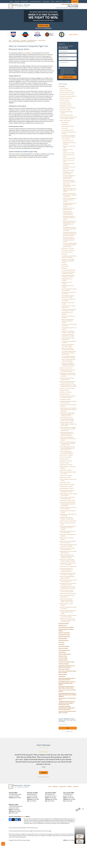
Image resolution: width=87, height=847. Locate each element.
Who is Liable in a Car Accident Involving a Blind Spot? (68, 498)
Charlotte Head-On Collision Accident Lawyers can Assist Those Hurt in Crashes (68, 424)
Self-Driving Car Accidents (66, 464)
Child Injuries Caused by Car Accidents (68, 303)
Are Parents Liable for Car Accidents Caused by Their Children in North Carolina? (67, 600)
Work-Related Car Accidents (67, 488)
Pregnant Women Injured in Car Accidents (69, 132)
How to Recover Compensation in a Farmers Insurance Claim (69, 185)
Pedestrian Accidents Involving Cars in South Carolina (68, 548)
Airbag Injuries (65, 122)
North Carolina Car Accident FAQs (68, 521)
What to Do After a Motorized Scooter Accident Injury (68, 360)
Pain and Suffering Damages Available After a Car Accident (68, 357)
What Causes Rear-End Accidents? (68, 593)
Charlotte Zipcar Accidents (67, 486)
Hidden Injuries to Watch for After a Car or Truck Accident (68, 563)
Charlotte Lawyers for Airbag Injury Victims (68, 306)
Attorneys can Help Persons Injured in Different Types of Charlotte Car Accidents (67, 434)
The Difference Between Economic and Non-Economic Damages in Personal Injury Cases (67, 703)
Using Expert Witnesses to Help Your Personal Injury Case (68, 370)
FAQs (52, 1)
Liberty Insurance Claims (68, 153)
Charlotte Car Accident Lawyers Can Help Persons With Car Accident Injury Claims (68, 414)
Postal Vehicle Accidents (66, 470)
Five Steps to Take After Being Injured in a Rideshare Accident (68, 560)
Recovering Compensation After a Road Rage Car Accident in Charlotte (68, 528)
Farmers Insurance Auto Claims (68, 160)
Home (11, 1)
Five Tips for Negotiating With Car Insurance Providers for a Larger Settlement (69, 245)
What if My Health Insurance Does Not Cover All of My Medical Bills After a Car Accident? (69, 223)
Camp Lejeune (62, 676)
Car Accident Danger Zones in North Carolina (67, 596)
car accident (27, 53)
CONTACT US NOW (68, 77)
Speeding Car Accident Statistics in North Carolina (68, 514)
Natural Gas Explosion (64, 646)
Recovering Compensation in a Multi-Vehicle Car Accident (68, 491)
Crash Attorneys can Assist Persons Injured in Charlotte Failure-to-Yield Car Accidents (67, 419)
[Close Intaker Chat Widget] (83, 808)
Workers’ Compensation (64, 632)
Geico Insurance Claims (68, 140)
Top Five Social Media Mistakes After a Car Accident (68, 577)
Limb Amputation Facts (64, 650)
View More (43, 772)
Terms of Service (45, 831)
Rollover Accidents (65, 462)
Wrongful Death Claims (64, 634)
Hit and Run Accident (65, 482)
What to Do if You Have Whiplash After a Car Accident (68, 542)
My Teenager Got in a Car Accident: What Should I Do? (69, 552)
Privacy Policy (62, 786)
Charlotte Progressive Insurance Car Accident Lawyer (68, 531)
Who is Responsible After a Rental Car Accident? (68, 472)
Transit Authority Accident (67, 115)
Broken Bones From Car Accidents (67, 313)
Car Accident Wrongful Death (68, 270)
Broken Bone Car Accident (68, 248)
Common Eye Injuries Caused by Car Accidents (69, 325)
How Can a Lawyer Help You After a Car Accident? (69, 607)
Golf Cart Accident (65, 100)
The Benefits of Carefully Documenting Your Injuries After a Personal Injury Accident (67, 708)
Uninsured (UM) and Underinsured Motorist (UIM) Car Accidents (69, 117)
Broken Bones (65, 124)
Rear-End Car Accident (66, 477)
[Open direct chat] (80, 808)
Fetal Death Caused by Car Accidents (68, 286)
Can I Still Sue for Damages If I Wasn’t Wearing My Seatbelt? (68, 136)
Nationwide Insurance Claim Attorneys (69, 143)
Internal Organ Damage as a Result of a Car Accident (68, 296)
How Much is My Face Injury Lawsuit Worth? (68, 338)
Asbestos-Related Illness (64, 636)
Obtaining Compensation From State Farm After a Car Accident (69, 218)
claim (45, 54)
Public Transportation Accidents (68, 107)
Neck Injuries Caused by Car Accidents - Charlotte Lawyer (68, 331)
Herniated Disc (65, 266)
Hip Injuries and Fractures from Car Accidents (69, 293)
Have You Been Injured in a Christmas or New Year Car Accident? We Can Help (67, 570)
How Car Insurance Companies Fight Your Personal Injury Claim (68, 213)
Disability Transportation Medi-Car (68, 96)
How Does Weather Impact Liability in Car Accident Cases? (69, 580)
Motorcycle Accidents (64, 623)
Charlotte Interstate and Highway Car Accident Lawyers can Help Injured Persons (68, 429)
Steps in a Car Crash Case (66, 368)
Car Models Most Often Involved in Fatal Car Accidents (68, 402)
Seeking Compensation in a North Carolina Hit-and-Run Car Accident (68, 385)
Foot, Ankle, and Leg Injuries (68, 250)
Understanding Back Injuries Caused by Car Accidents (68, 276)
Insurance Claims (66, 138)
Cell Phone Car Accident (66, 392)
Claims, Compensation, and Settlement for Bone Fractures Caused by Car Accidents (67, 556)
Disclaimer (55, 786)
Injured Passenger (65, 390)
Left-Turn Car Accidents (66, 457)
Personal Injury (24, 1)
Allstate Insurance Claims (69, 170)
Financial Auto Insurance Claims (68, 155)
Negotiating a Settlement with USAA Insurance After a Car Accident (70, 190)
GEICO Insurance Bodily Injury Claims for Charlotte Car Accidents (70, 200)
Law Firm (23, 816)
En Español (67, 1)
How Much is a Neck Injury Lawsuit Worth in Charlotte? (68, 335)
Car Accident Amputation (67, 130)
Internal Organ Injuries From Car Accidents (69, 328)
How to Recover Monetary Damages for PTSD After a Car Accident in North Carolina (69, 364)
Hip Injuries (64, 254)
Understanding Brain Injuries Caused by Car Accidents (68, 272)
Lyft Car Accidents (65, 459)
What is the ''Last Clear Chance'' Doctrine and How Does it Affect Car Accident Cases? (68, 620)
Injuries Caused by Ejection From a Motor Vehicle (68, 345)
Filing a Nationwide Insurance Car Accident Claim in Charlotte (69, 205)
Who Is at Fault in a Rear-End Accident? (67, 538)
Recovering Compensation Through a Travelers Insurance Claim (69, 177)
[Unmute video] (66, 808)
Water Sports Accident (64, 669)
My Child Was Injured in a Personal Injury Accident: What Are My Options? (67, 683)
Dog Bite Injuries (63, 625)
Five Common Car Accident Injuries (69, 566)
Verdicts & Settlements (35, 1)
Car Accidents (62, 86)
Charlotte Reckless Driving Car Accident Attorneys (67, 378)
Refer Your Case (59, 1)
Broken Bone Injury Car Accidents (67, 279)
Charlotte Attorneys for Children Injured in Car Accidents (69, 256)
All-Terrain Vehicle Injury (66, 90)
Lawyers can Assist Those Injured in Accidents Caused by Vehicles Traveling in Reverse (68, 443)
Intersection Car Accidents (67, 455)
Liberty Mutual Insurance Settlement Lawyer (68, 208)
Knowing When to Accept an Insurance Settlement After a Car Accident (69, 229)
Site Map (69, 786)
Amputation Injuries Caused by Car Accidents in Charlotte (69, 310)
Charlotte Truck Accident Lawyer (66, 662)
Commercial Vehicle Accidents (67, 92)
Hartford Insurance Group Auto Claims (69, 167)
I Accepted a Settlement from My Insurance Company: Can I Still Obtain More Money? (70, 234)
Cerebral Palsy (62, 652)
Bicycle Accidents (63, 674)
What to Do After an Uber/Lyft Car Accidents (68, 467)
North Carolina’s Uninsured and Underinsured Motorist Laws (68, 382)
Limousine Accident (65, 102)
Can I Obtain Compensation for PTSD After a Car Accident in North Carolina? (69, 353)
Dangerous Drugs (63, 656)
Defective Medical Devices (65, 654)
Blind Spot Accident (65, 394)
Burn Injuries (65, 128)
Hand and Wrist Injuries (67, 252)
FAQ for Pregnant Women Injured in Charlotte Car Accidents (68, 321)
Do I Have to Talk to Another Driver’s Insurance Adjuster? (67, 591)
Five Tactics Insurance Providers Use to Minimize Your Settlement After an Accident (69, 239)
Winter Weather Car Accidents (67, 484)
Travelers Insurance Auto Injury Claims (69, 164)
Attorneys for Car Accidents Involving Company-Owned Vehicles (68, 261)
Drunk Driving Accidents (66, 98)
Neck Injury (64, 268)
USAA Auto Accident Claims (69, 158)
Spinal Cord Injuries (63, 648)
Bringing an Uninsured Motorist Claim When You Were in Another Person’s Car (68, 375)
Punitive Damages (63, 658)
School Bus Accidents (64, 663)
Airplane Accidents (63, 660)
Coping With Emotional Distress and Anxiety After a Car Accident (68, 587)
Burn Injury (61, 642)
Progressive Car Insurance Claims (69, 146)
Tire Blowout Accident (66, 399)
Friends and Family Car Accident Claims (68, 523)
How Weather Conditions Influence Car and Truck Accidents (69, 616)
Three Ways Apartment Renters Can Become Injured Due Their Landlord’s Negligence (67, 695)
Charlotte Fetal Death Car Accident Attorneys (68, 405)
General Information (64, 640)
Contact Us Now (43, 25)
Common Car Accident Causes (67, 388)
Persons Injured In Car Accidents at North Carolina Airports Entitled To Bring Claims (69, 409)
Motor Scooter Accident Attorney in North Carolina (68, 348)
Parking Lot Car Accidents (66, 461)
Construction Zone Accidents (67, 94)
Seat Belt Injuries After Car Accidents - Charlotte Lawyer (67, 518)
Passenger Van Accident (66, 106)
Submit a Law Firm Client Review (43, 776)
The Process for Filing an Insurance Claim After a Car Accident (69, 545)
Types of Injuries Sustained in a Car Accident (69, 480)
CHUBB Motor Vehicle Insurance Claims (68, 173)
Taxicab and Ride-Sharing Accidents (66, 112)
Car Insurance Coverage (66, 475)
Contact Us (74, 1)
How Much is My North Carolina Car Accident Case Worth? (68, 396)
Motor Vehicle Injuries (66, 120)
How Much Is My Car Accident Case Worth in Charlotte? (68, 508)
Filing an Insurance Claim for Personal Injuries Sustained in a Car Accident (70, 195)
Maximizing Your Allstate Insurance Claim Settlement (69, 181)
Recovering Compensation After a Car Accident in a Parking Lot (68, 574)
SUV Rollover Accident (66, 109)
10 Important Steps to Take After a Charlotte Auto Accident (68, 584)
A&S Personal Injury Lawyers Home (19, 6)
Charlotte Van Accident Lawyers (68, 500)
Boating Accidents (63, 638)
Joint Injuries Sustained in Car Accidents (68, 316)
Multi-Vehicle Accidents (66, 104)
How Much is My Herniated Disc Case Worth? (69, 342)
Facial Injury (64, 264)
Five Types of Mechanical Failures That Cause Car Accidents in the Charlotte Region (68, 504)
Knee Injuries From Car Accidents (67, 283)
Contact (20, 157)
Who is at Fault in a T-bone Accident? (67, 604)
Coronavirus (62, 644)
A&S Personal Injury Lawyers (23, 840)
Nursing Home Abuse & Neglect (66, 627)
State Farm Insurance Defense (68, 150)
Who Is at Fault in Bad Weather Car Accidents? (68, 535)
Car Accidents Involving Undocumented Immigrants (67, 452)
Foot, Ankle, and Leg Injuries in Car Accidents (69, 299)
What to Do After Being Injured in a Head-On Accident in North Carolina (69, 612)
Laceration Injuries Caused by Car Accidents (68, 511)
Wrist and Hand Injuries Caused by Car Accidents (69, 289)
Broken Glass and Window (68, 126)
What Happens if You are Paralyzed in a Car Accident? (69, 494)
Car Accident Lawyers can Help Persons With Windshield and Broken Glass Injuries (68, 448)
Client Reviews (46, 1)
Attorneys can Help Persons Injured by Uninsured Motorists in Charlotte (68, 438)
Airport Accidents (65, 88)
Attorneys (17, 1)
